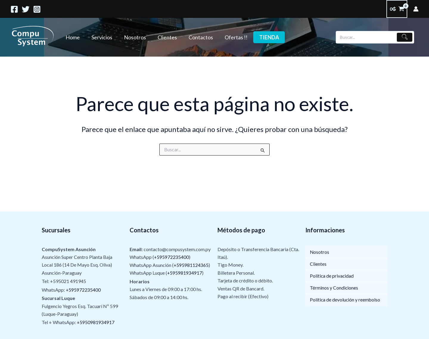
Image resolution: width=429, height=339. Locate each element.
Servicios (100, 37)
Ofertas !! (231, 37)
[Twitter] (25, 9)
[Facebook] (14, 9)
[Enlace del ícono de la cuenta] (416, 9)
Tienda (263, 37)
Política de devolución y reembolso (345, 300)
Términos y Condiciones (334, 288)
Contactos (196, 37)
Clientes (164, 37)
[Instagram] (37, 9)
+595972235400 (83, 290)
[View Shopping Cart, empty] (396, 9)
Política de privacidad (332, 276)
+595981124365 (191, 265)
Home (72, 37)
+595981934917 (184, 273)
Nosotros (133, 37)
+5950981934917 (96, 322)
